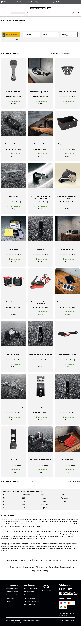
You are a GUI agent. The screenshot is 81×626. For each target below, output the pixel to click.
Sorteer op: (54, 53)
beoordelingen (70, 594)
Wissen (18, 39)
